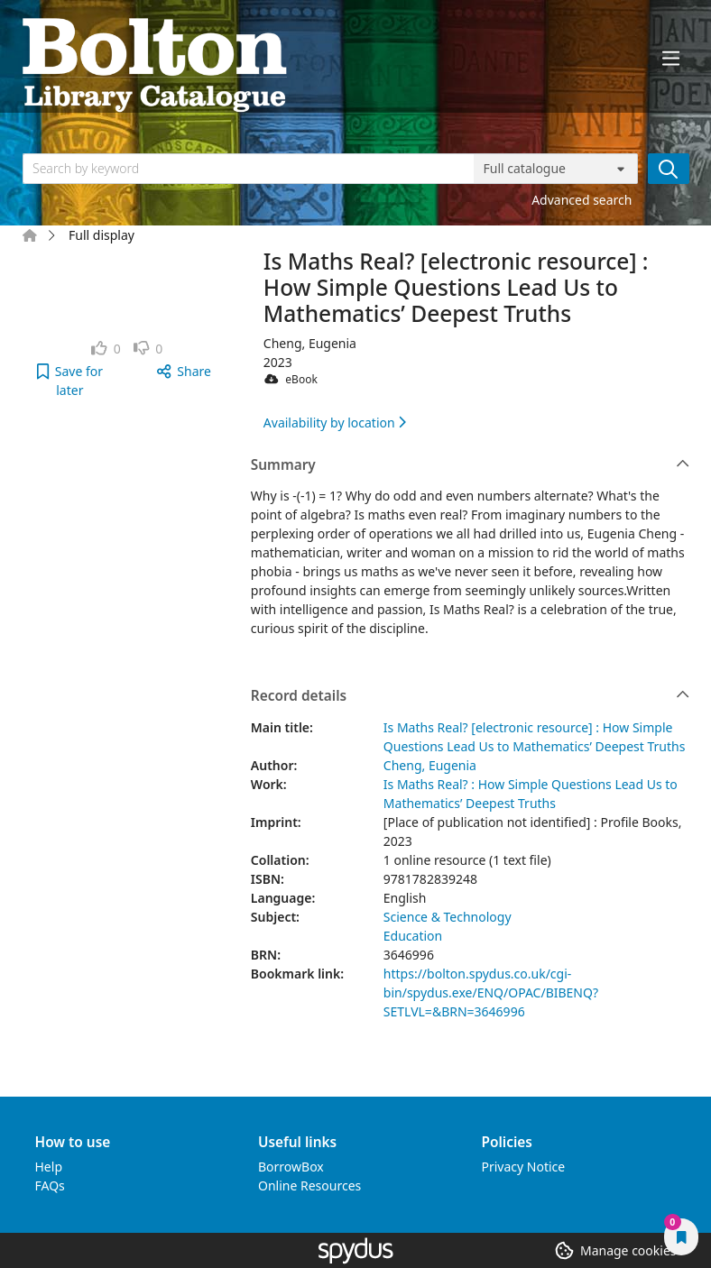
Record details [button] (470, 696)
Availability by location (334, 422)
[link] (106, 348)
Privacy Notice (524, 1166)
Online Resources (309, 1185)
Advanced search (581, 199)
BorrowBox (291, 1166)
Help (49, 1166)
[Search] (668, 168)
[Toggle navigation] (670, 58)
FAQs (50, 1185)
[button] (70, 381)
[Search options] (556, 168)
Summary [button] (470, 465)
